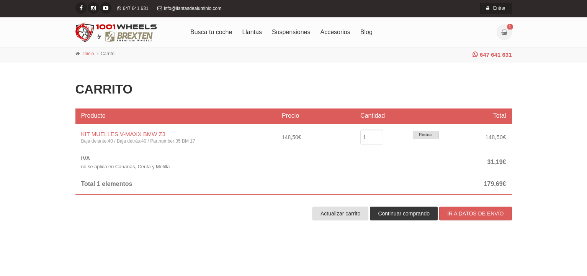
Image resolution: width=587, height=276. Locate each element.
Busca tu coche (211, 32)
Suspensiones (291, 32)
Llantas (252, 32)
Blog (366, 32)
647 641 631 (492, 54)
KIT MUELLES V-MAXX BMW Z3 (123, 134)
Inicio (88, 53)
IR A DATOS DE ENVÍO (475, 213)
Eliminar (426, 135)
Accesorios (335, 32)
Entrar (496, 8)
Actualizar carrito (340, 213)
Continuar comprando (404, 213)
